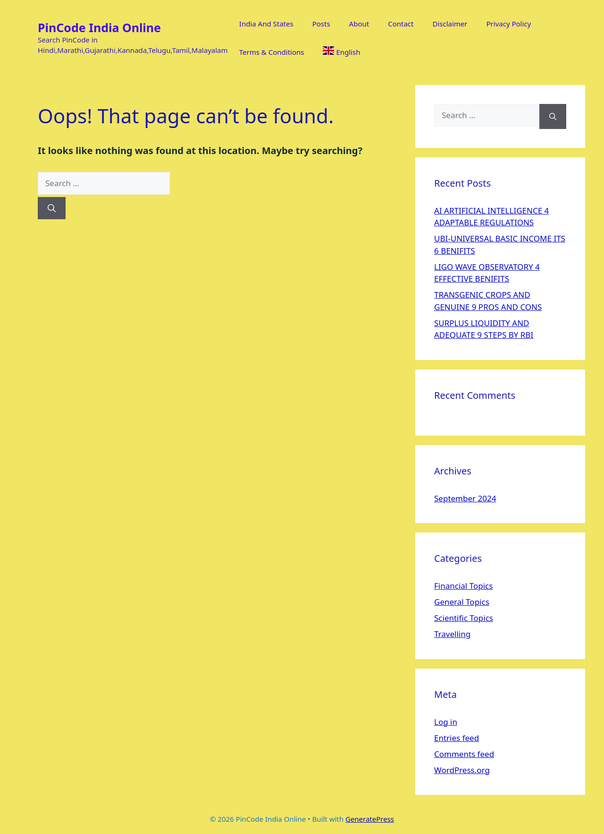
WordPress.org (462, 770)
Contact (400, 23)
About (359, 23)
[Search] (52, 208)
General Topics (461, 601)
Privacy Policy (509, 23)
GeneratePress (369, 819)
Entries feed (456, 737)
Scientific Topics (463, 617)
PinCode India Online (99, 27)
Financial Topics (463, 585)
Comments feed (464, 753)
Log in (445, 721)
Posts (321, 23)
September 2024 (465, 498)
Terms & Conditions (271, 52)
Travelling (452, 633)
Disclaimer (449, 23)
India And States (266, 23)
